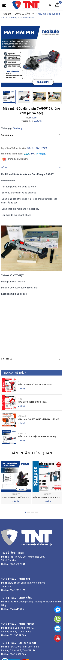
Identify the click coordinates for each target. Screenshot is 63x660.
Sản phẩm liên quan (31, 453)
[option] (31, 56)
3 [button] (32, 512)
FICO (20, 382)
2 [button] (28, 512)
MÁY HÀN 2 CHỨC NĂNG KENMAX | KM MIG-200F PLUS (39, 419)
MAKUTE (22, 433)
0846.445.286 (16, 609)
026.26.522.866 (18, 654)
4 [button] (36, 512)
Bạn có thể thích (14, 372)
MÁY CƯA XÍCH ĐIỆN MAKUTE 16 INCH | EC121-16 (37, 436)
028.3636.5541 (17, 564)
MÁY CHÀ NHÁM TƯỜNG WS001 (17, 497)
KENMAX (22, 416)
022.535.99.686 (18, 635)
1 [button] (25, 512)
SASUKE (47, 494)
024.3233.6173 (17, 590)
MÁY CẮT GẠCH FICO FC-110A (32, 402)
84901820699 (37, 148)
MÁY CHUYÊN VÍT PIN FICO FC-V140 (35, 384)
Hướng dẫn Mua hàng (15, 159)
